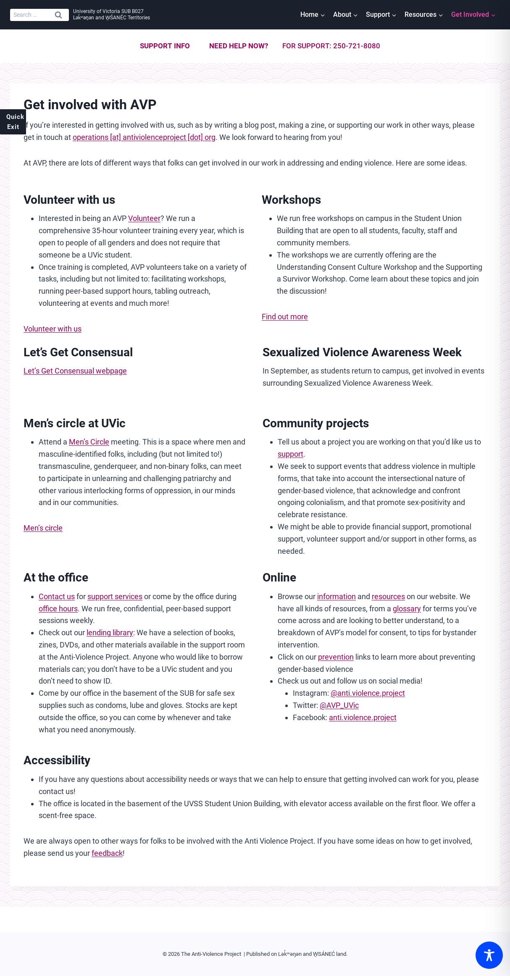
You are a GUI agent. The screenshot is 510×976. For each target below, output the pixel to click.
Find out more (285, 316)
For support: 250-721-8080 (331, 46)
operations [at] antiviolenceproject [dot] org (144, 137)
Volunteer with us (52, 328)
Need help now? (238, 46)
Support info (165, 46)
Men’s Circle (89, 441)
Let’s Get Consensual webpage (75, 370)
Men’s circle (43, 528)
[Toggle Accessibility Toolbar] (489, 955)
